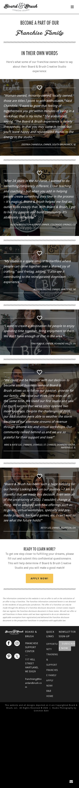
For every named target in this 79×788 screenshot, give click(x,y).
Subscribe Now (67, 646)
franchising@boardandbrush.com (33, 683)
